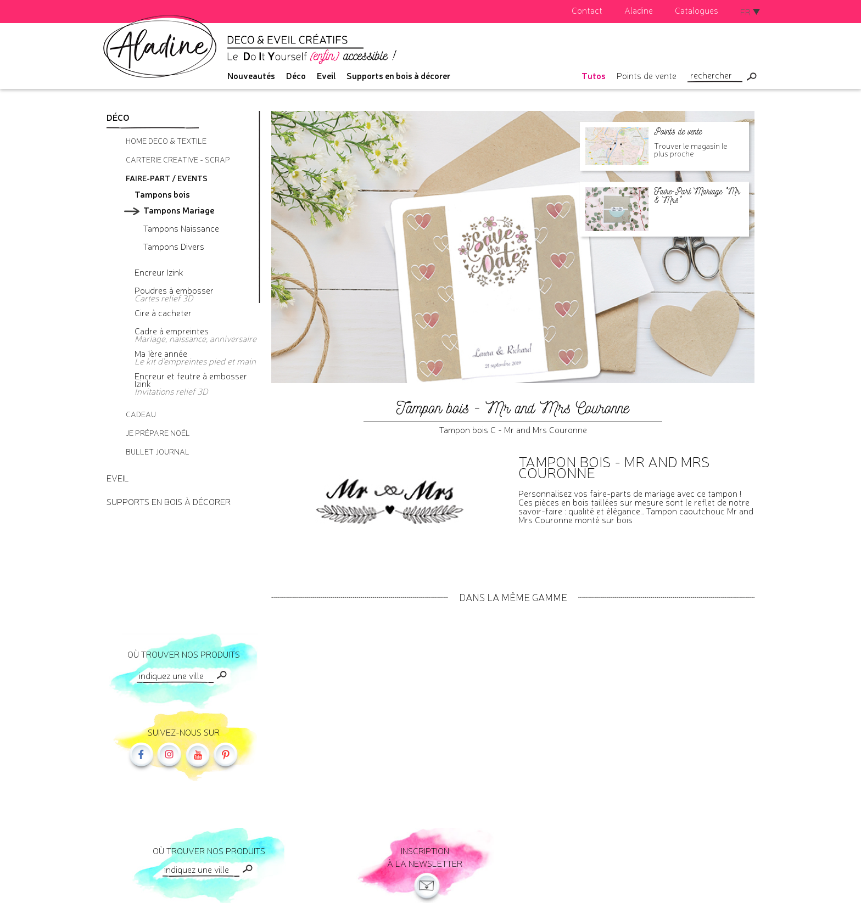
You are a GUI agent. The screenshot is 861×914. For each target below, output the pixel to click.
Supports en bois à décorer (398, 75)
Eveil (326, 75)
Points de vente (647, 75)
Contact (587, 10)
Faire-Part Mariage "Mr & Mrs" (697, 196)
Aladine (638, 10)
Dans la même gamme (513, 596)
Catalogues (696, 10)
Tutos (594, 75)
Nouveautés (251, 75)
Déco (296, 75)
